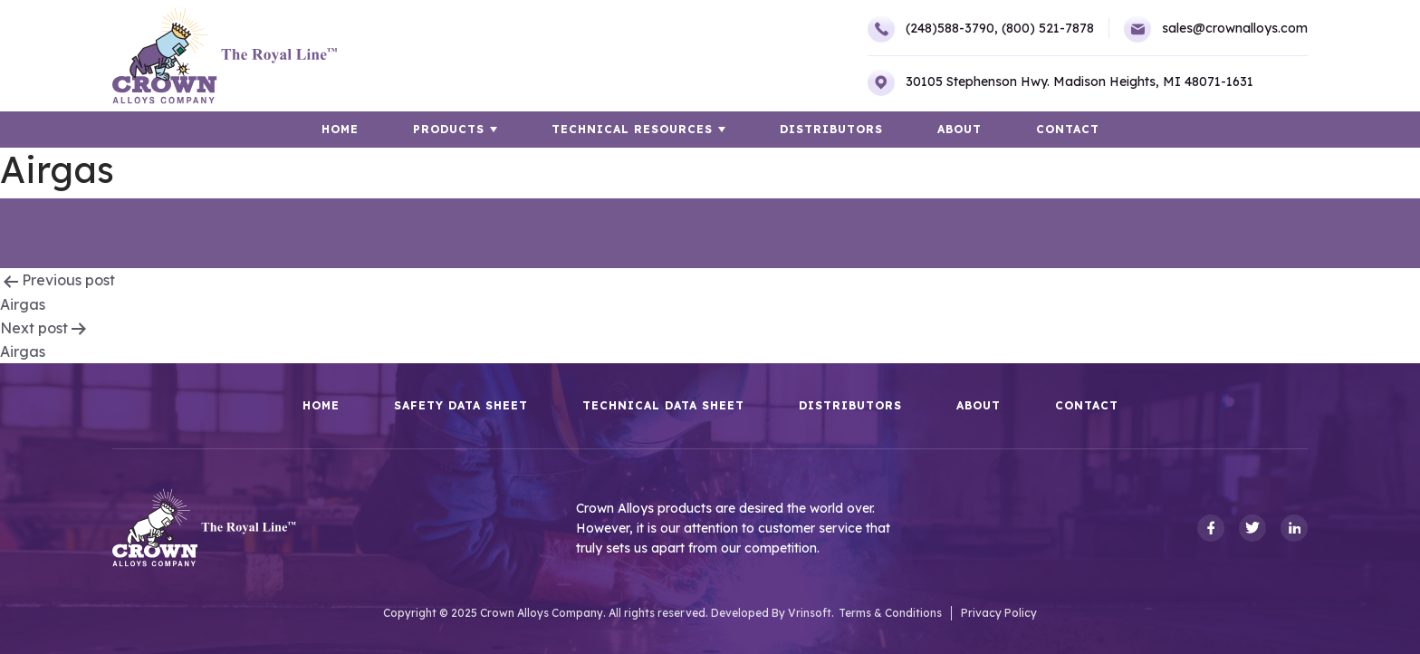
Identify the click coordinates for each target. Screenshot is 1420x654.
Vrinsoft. (811, 613)
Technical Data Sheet (663, 405)
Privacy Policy (999, 613)
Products (449, 129)
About (959, 129)
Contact (1067, 129)
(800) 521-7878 (1048, 28)
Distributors (831, 129)
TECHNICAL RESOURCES (632, 129)
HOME (340, 129)
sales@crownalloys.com (1216, 29)
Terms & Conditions (890, 613)
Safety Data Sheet (461, 405)
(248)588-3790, (933, 29)
